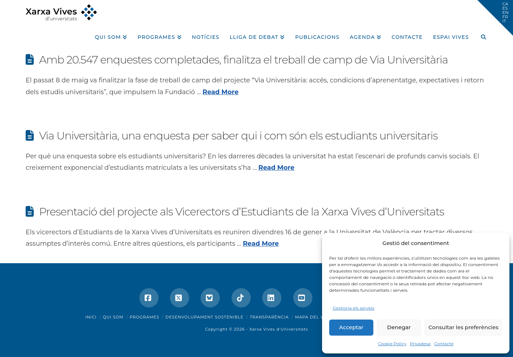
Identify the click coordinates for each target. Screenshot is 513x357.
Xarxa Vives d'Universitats (278, 329)
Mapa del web (313, 317)
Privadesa (420, 343)
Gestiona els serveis (353, 308)
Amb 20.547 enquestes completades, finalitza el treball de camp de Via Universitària (243, 59)
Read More (221, 92)
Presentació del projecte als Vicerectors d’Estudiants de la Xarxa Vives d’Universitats (241, 211)
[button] (495, 18)
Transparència (269, 317)
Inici (91, 317)
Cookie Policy (392, 343)
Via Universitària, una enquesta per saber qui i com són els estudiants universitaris (238, 135)
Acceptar (351, 327)
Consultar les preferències (463, 327)
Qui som (113, 317)
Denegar (399, 327)
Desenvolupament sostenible (205, 317)
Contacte (444, 343)
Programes (144, 317)
